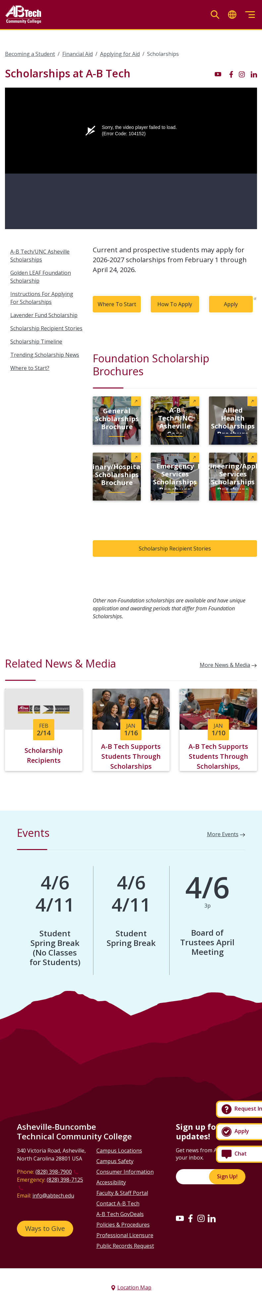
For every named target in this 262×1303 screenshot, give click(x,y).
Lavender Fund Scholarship (44, 315)
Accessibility (111, 1182)
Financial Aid (77, 54)
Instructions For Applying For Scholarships (41, 297)
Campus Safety (114, 1160)
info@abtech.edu (53, 1195)
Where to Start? (29, 368)
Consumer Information (125, 1171)
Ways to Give (45, 1228)
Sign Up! (227, 1176)
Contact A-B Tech (117, 1203)
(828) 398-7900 (53, 1171)
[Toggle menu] (250, 14)
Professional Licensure (124, 1235)
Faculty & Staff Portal (122, 1192)
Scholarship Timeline (36, 341)
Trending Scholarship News (44, 354)
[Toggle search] (215, 14)
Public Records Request (125, 1245)
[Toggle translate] (232, 14)
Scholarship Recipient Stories (46, 328)
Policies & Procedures (123, 1224)
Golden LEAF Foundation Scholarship (40, 276)
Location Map (134, 1287)
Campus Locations (119, 1150)
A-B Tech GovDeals (120, 1213)
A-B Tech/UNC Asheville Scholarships (40, 255)
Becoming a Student (30, 54)
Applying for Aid (120, 54)
